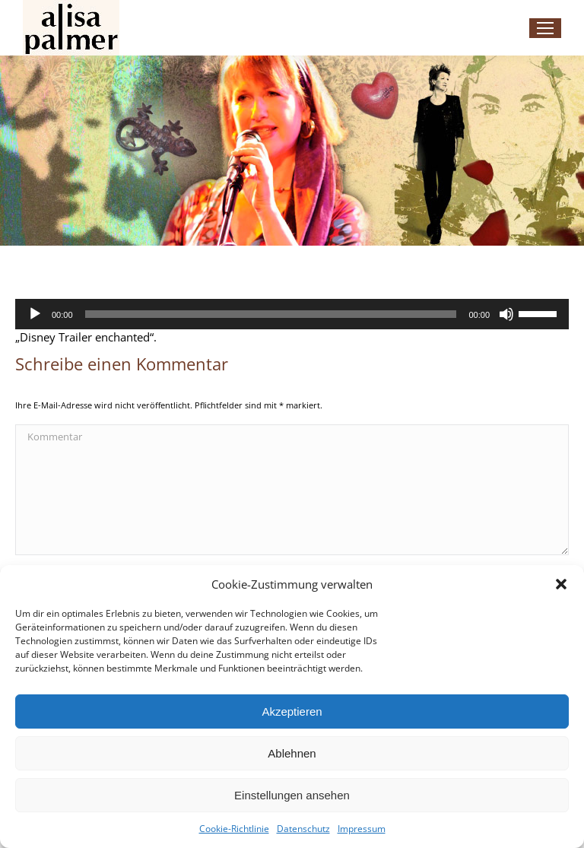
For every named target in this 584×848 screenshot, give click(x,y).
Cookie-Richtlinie (234, 828)
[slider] (271, 314)
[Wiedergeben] (35, 314)
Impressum (362, 828)
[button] (561, 584)
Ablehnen (292, 753)
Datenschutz (303, 828)
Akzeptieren (292, 711)
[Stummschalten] (506, 314)
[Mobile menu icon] (545, 28)
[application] (292, 314)
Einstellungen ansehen (292, 795)
